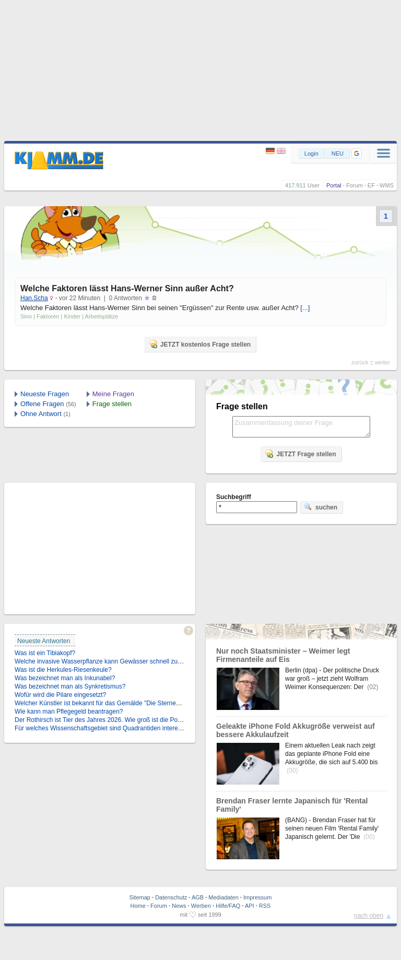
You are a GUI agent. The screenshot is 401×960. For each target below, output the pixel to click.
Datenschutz (171, 897)
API (249, 906)
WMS (387, 185)
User (314, 185)
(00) (292, 770)
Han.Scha (34, 298)
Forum (354, 185)
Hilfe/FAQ (228, 906)
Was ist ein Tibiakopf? (45, 653)
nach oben (368, 915)
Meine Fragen (113, 394)
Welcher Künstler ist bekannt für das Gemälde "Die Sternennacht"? (107, 703)
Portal (333, 185)
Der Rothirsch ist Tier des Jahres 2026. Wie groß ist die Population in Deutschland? (130, 720)
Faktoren (48, 316)
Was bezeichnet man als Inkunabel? (65, 678)
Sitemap (139, 897)
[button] (356, 153)
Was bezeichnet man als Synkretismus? (70, 686)
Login (311, 153)
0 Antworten (125, 298)
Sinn (26, 316)
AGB (198, 897)
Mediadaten (223, 897)
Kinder (72, 316)
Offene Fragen (42, 404)
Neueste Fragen (44, 394)
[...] (305, 308)
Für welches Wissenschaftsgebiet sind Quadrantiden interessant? (105, 728)
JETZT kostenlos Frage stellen (200, 344)
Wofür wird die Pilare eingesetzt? (60, 694)
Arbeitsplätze (102, 316)
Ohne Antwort (41, 414)
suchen (320, 507)
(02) (372, 687)
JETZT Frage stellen (300, 453)
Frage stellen (112, 404)
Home (138, 906)
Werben (201, 906)
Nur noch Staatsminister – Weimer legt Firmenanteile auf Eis (283, 655)
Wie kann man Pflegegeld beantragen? (69, 711)
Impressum (257, 897)
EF (371, 185)
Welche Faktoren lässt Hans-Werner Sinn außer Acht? (127, 288)
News (179, 906)
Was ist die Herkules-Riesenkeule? (63, 669)
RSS (265, 906)
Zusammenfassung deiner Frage (301, 426)
